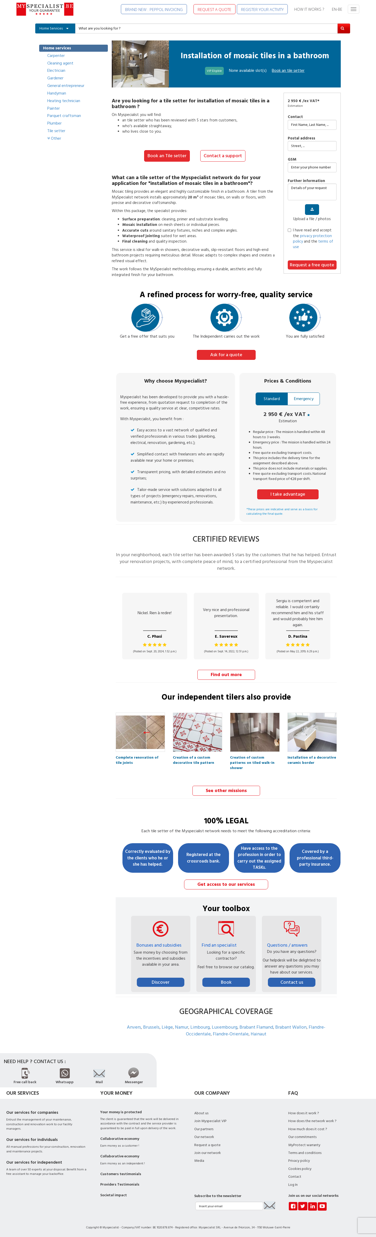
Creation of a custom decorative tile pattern (193, 758)
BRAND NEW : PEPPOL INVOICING (154, 9)
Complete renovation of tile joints (137, 758)
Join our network (207, 1152)
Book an (288, 70)
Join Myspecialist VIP (210, 1120)
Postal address (301, 138)
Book (226, 981)
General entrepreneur (65, 86)
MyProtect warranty (304, 1144)
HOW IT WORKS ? (309, 9)
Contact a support (223, 156)
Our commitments (302, 1136)
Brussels (151, 1026)
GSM (292, 159)
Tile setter (56, 131)
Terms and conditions (304, 1152)
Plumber (54, 123)
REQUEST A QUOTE (214, 9)
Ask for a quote (226, 354)
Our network (204, 1136)
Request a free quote (312, 265)
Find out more (226, 674)
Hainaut (258, 1033)
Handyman (56, 93)
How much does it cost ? (307, 1128)
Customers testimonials (120, 1173)
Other (54, 138)
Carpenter (56, 55)
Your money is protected (121, 1111)
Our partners (203, 1128)
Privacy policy (299, 1160)
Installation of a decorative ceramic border (311, 758)
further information (306, 181)
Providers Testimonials (119, 1183)
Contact (295, 117)
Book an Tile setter (167, 156)
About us (201, 1112)
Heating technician (63, 101)
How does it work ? (303, 1112)
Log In (293, 1184)
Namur (181, 1026)
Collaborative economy (119, 1138)
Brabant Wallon (291, 1026)
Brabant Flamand (256, 1026)
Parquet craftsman (64, 116)
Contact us (291, 981)
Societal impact (113, 1194)
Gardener (55, 78)
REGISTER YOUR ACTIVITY (262, 9)
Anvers (134, 1026)
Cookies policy (300, 1168)
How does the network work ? (312, 1120)
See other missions (226, 790)
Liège (167, 1026)
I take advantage (288, 493)
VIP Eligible (214, 71)
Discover (160, 981)
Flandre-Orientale (231, 1033)
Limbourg (200, 1026)
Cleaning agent (60, 63)
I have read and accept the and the (310, 238)
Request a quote (207, 1144)
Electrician (56, 70)
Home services (57, 48)
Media (199, 1160)
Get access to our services (226, 884)
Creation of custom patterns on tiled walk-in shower (252, 758)
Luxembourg (224, 1026)
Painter (53, 108)
